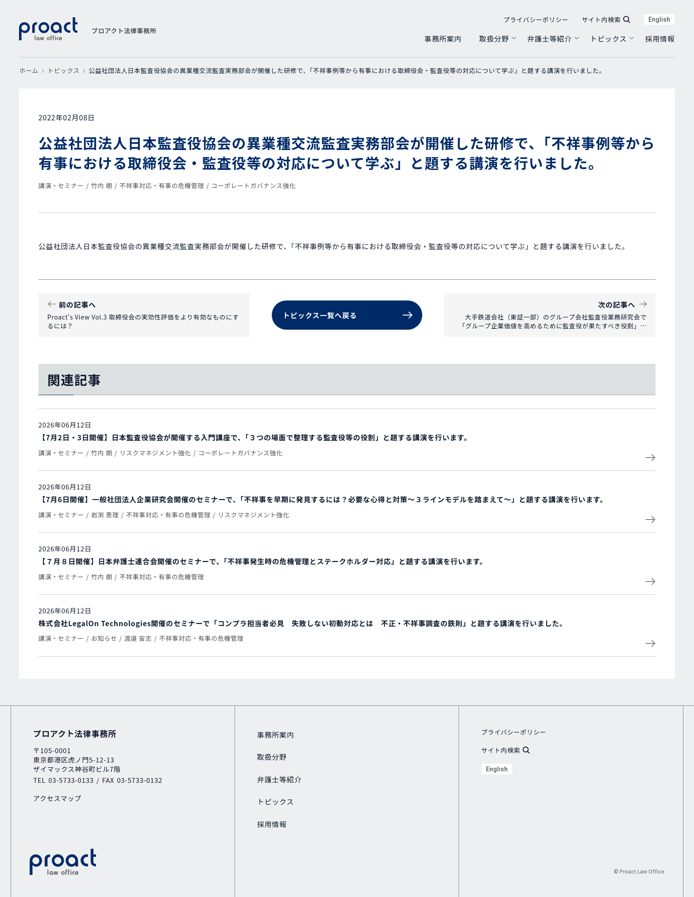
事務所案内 (443, 38)
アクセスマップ (57, 798)
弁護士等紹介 (549, 38)
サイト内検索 (606, 19)
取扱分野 (494, 38)
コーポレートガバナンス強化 (253, 185)
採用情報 (660, 38)
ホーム (29, 70)
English (659, 19)
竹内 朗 (101, 185)
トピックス (608, 38)
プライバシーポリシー (536, 19)
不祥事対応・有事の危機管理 (162, 185)
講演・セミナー (61, 185)
